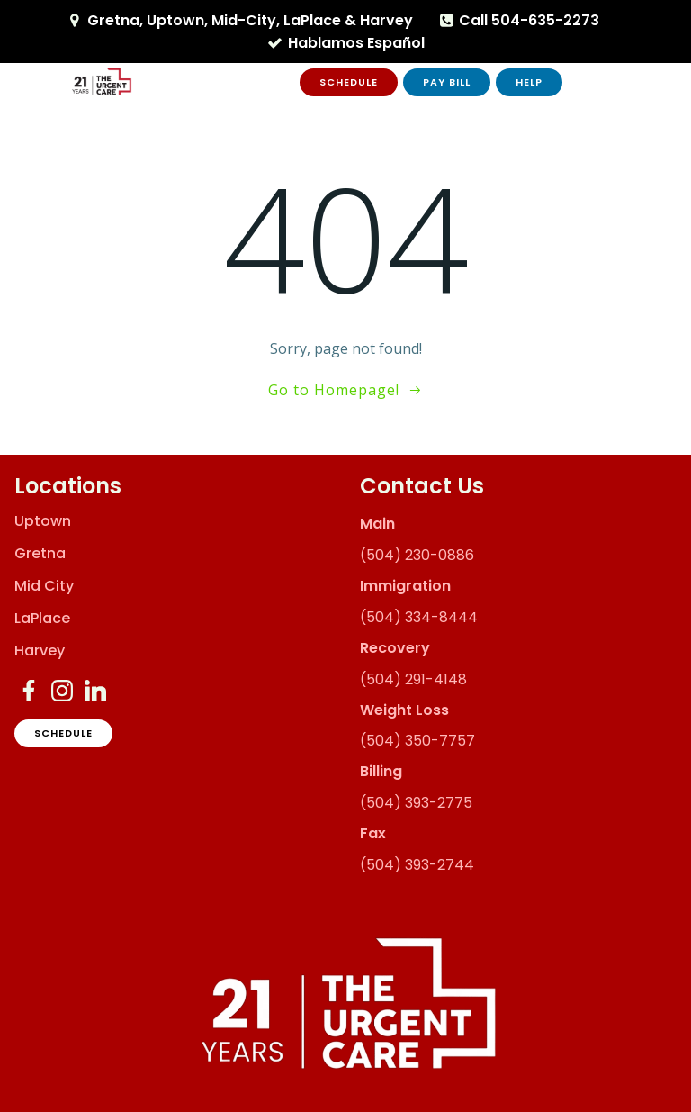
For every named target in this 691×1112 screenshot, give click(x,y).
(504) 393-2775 (416, 802)
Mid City (44, 586)
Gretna (40, 554)
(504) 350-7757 (417, 740)
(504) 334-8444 (419, 617)
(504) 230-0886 (417, 555)
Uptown (42, 521)
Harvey (39, 651)
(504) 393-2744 (417, 864)
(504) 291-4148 (413, 679)
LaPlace (42, 618)
